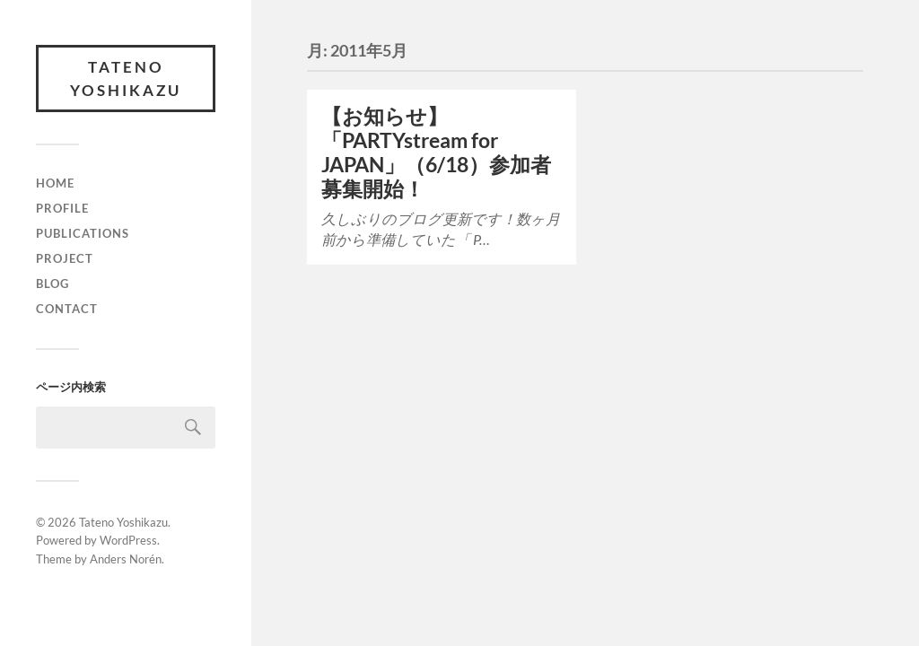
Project (64, 258)
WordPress (128, 540)
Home (55, 183)
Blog (52, 283)
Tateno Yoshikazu (125, 78)
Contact (67, 308)
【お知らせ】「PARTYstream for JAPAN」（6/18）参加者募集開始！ (436, 152)
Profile (62, 208)
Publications (82, 233)
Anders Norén (126, 559)
